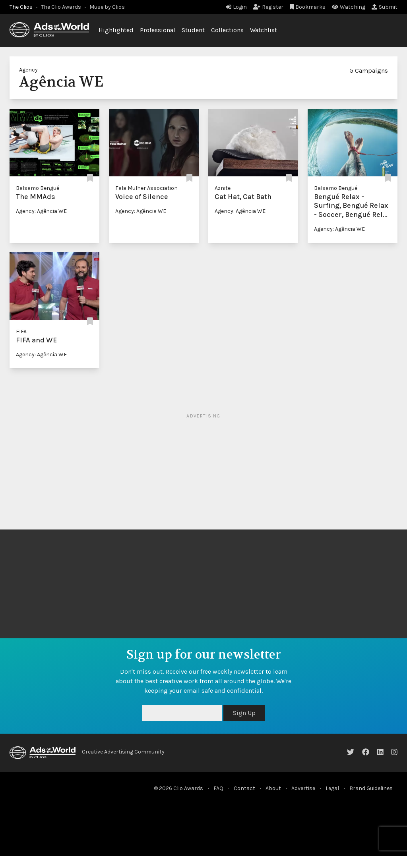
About (273, 788)
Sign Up (244, 713)
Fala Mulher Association (146, 188)
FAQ (218, 788)
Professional (157, 30)
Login (236, 7)
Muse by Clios (107, 7)
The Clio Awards (61, 7)
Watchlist (263, 30)
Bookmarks (308, 7)
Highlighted (116, 30)
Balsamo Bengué (37, 188)
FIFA (21, 331)
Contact (244, 788)
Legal (332, 788)
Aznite (223, 188)
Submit (384, 7)
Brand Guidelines (371, 788)
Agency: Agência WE (41, 211)
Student (193, 30)
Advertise (303, 788)
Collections (227, 30)
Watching (348, 7)
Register (268, 7)
